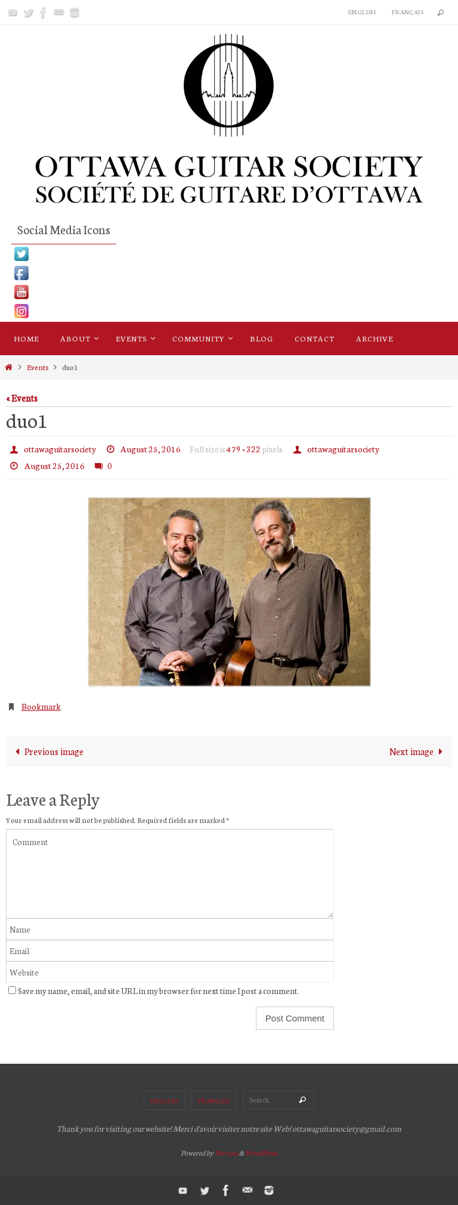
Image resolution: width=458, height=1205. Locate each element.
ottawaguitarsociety (60, 449)
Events (37, 367)
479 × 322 (244, 449)
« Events (22, 397)
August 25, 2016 (150, 449)
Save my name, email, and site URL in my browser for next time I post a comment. (158, 990)
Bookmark (41, 706)
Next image (418, 750)
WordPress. (261, 1152)
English (362, 11)
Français (407, 11)
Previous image (46, 750)
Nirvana (226, 1152)
